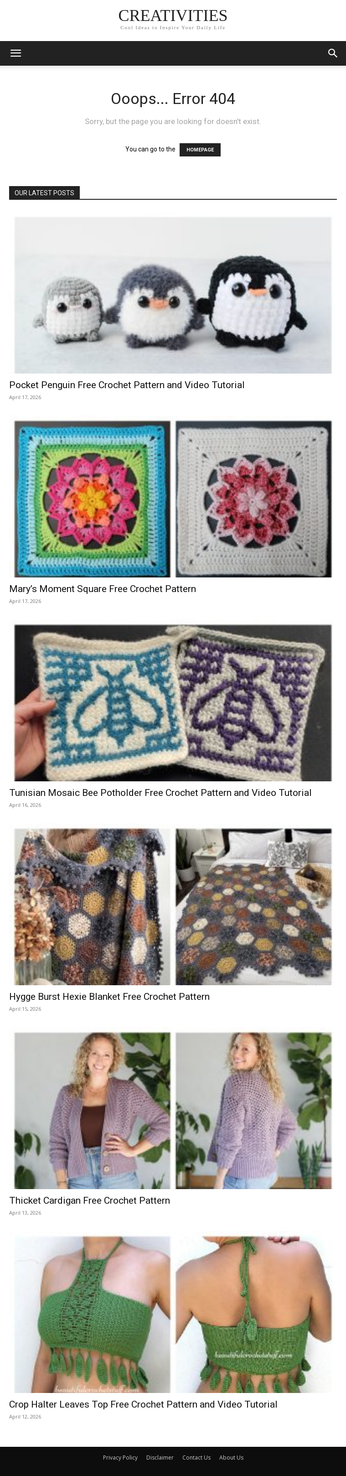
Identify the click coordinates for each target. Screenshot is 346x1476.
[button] (15, 53)
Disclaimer (160, 1457)
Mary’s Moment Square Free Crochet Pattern (102, 588)
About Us (231, 1457)
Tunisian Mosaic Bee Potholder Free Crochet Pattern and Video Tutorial (160, 792)
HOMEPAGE (200, 150)
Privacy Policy (120, 1457)
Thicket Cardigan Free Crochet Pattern (89, 1200)
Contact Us (196, 1457)
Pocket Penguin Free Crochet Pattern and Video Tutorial (127, 384)
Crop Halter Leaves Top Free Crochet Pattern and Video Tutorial (143, 1404)
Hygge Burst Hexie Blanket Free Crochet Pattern (109, 996)
